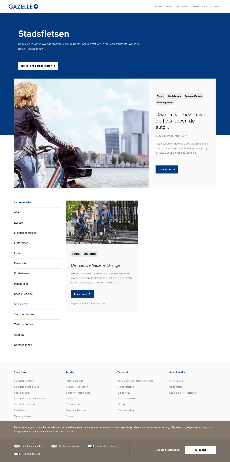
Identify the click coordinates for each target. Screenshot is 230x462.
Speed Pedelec (23, 294)
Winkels (168, 6)
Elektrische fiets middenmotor (30, 398)
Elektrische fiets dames (26, 386)
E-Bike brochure (74, 404)
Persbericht (21, 284)
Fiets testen (21, 243)
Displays (122, 404)
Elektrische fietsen (25, 233)
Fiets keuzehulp (74, 380)
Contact (70, 416)
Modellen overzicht (200, 6)
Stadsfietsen (174, 96)
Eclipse (18, 222)
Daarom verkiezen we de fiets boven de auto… (180, 121)
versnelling (126, 410)
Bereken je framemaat (78, 392)
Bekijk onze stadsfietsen (38, 66)
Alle (16, 212)
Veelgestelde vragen (77, 386)
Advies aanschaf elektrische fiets (135, 380)
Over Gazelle (176, 380)
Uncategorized (23, 345)
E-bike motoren (126, 386)
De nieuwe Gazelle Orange (96, 265)
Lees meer (167, 169)
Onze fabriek (176, 386)
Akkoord (200, 450)
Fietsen (158, 6)
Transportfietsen (193, 96)
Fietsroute (20, 263)
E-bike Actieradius (127, 398)
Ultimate (19, 335)
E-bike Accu (124, 392)
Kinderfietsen (22, 273)
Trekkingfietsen (165, 102)
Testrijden (181, 6)
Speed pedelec (22, 392)
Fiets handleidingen (76, 410)
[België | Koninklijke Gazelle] (23, 6)
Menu (217, 6)
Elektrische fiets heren (26, 404)
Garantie (70, 398)
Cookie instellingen (168, 450)
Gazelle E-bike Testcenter (183, 392)
